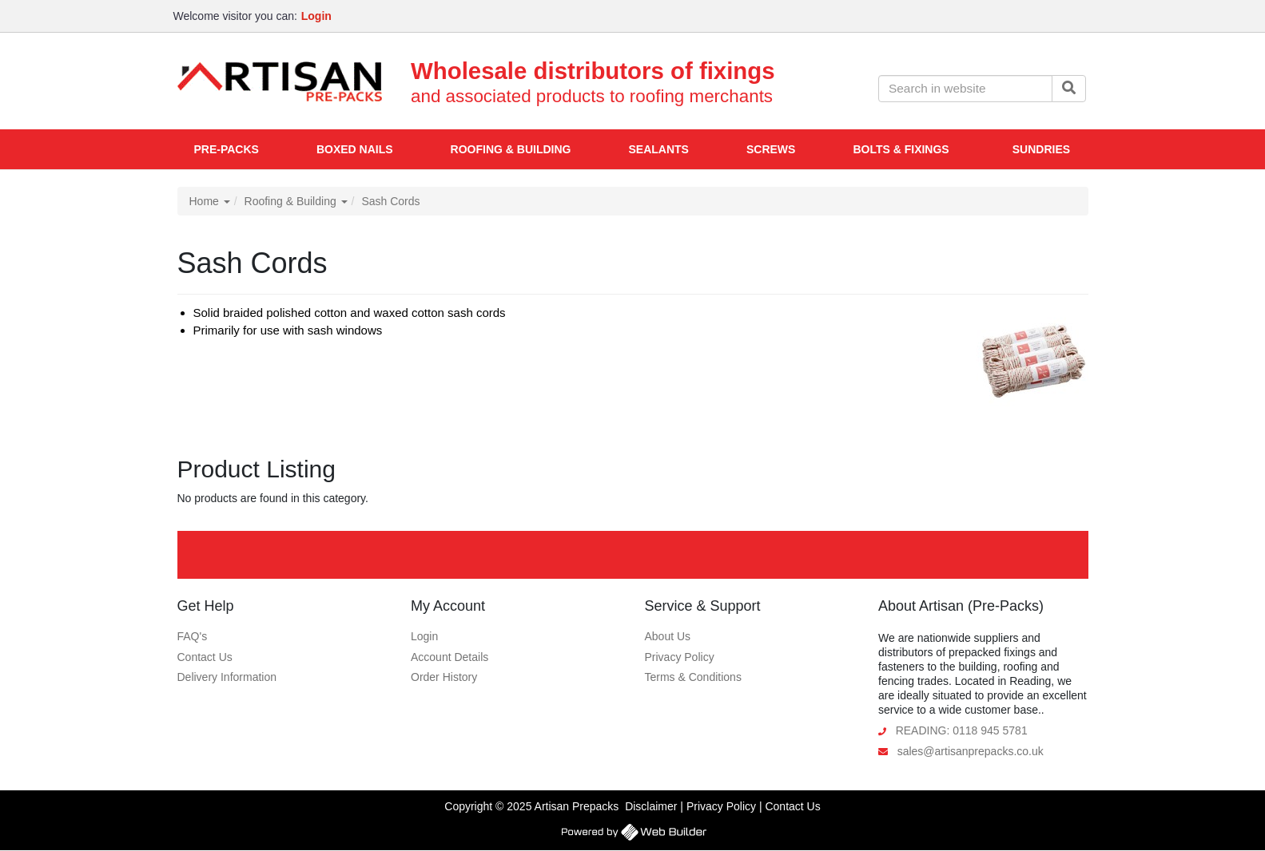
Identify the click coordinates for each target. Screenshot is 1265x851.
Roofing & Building (296, 201)
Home (209, 201)
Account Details (449, 657)
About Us (668, 636)
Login (424, 636)
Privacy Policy (679, 657)
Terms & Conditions (693, 677)
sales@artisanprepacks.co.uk (970, 751)
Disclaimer (651, 806)
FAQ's (192, 636)
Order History (444, 677)
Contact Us (205, 657)
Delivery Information (227, 677)
